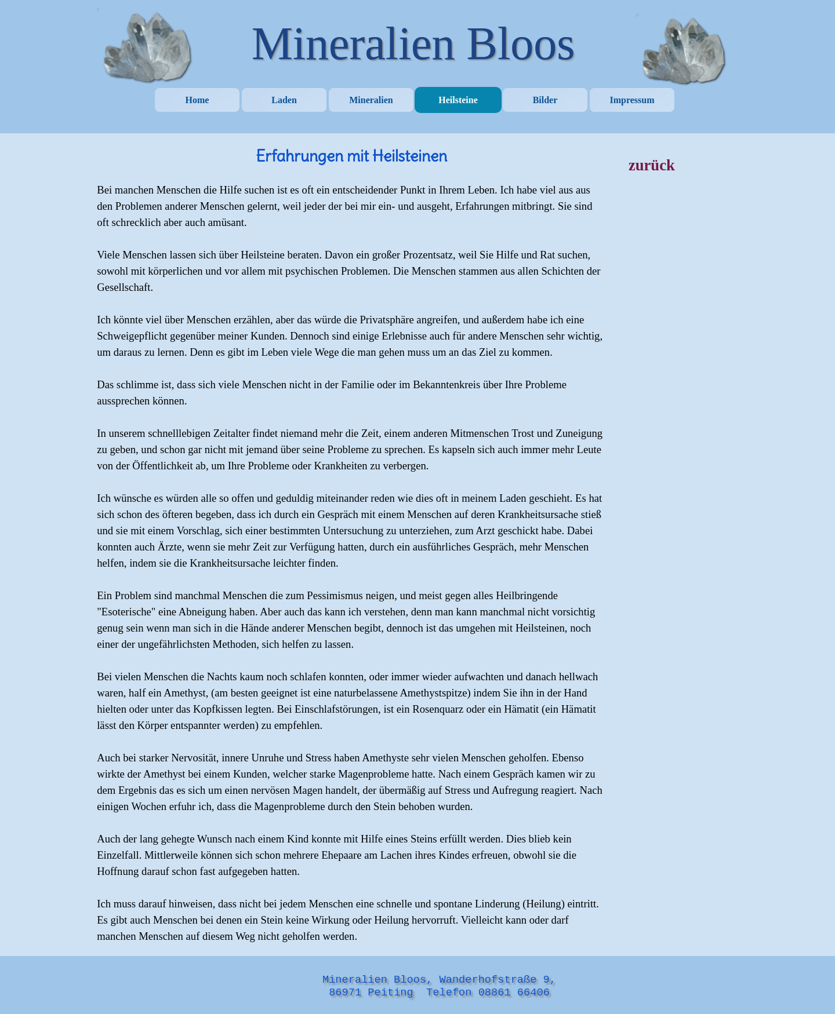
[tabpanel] (351, 544)
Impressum (631, 100)
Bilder (545, 100)
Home (197, 100)
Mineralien (371, 100)
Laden (284, 100)
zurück (652, 165)
